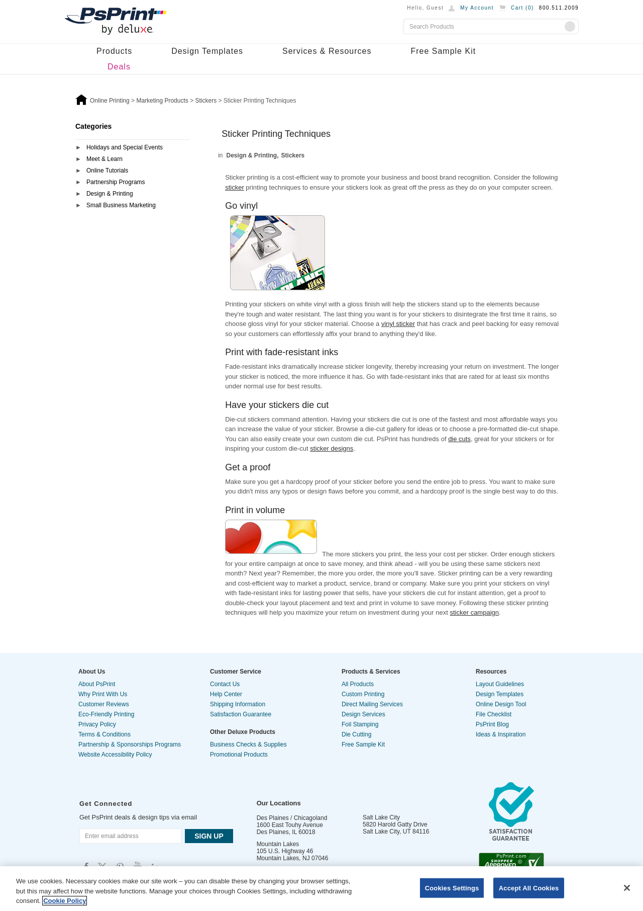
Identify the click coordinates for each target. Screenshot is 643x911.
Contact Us (225, 684)
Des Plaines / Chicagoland (292, 817)
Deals (119, 66)
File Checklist (493, 714)
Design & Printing (109, 193)
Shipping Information (237, 704)
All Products (358, 684)
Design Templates (207, 51)
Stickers (293, 155)
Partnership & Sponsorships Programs (129, 744)
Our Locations (279, 803)
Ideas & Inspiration (500, 734)
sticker (234, 187)
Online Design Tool (501, 704)
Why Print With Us (102, 694)
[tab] (132, 148)
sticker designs (331, 448)
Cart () (522, 8)
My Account (477, 8)
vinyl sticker (398, 323)
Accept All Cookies (529, 887)
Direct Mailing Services (372, 704)
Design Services (363, 714)
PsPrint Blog (492, 724)
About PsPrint (96, 684)
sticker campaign (474, 612)
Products (114, 51)
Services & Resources (326, 51)
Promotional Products (239, 754)
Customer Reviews (103, 704)
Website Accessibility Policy (115, 754)
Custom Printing (363, 694)
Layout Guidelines (500, 684)
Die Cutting (356, 734)
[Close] (627, 888)
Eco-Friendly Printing (106, 714)
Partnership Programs (115, 182)
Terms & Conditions (104, 734)
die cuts (459, 439)
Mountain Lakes (278, 844)
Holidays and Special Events (124, 147)
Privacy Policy (97, 724)
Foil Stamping (360, 724)
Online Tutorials (107, 170)
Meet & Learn (104, 158)
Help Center (226, 694)
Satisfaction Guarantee (240, 714)
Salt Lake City (381, 817)
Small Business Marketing (121, 205)
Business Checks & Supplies (248, 744)
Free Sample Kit (443, 51)
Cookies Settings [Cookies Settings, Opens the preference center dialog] (452, 887)
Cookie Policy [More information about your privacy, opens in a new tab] (64, 900)
